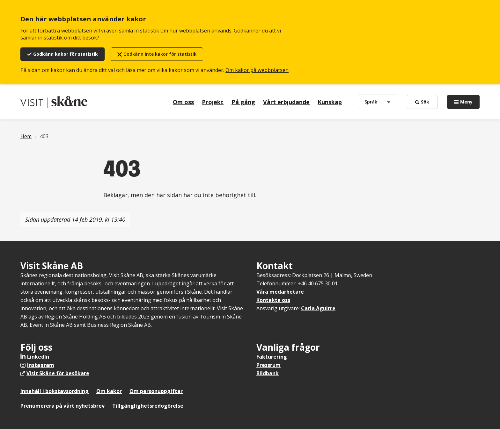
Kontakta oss (273, 300)
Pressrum (268, 364)
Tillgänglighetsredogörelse (147, 405)
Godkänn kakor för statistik (65, 54)
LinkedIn (38, 356)
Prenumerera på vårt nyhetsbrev (62, 405)
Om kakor (109, 391)
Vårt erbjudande (286, 102)
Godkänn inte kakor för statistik (159, 54)
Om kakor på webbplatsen (257, 70)
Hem (26, 136)
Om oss (183, 102)
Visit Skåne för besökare (57, 373)
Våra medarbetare (280, 291)
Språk (372, 101)
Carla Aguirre (318, 308)
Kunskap (330, 102)
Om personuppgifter (156, 391)
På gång (243, 102)
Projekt (213, 102)
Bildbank (267, 373)
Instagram (40, 364)
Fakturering (271, 356)
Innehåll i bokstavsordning (54, 391)
